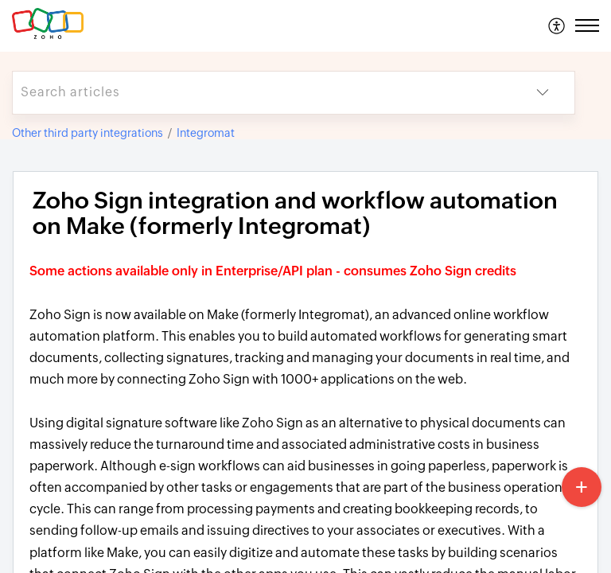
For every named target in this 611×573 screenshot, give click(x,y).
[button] (557, 25)
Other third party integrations (87, 133)
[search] (262, 93)
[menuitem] (557, 25)
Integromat (206, 133)
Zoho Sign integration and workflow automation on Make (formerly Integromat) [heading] (295, 214)
